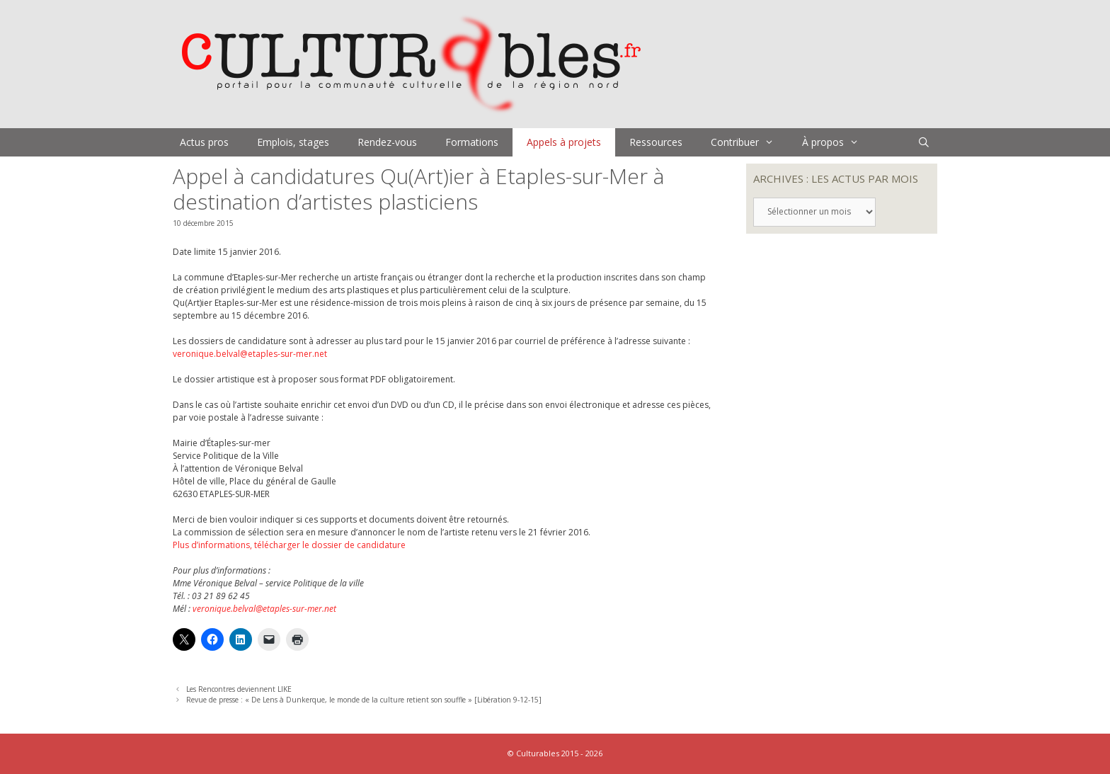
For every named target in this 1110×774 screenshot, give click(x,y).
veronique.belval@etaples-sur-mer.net (250, 354)
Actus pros (204, 142)
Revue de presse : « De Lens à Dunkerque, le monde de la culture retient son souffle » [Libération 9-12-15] (364, 700)
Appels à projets (564, 142)
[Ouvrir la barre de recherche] (923, 142)
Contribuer (749, 142)
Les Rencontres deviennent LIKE (239, 689)
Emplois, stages (293, 142)
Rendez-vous (387, 142)
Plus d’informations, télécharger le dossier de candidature (289, 545)
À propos (837, 142)
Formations (471, 142)
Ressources (655, 142)
